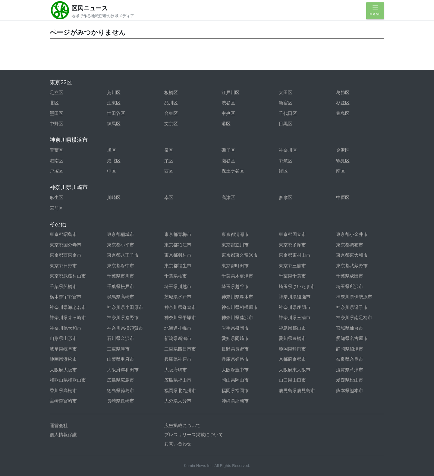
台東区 (171, 113)
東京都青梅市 (177, 234)
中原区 (343, 197)
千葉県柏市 (175, 275)
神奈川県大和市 (65, 328)
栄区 (168, 160)
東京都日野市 (63, 265)
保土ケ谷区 (233, 170)
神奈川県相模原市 (240, 307)
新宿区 (285, 102)
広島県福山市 (177, 379)
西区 (168, 170)
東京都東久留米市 (240, 255)
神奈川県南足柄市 (354, 317)
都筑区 (285, 160)
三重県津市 (118, 348)
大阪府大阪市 (63, 369)
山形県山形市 (63, 338)
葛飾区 (343, 92)
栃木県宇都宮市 (65, 296)
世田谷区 (116, 113)
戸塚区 (56, 170)
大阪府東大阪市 (294, 369)
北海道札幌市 (177, 328)
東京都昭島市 (63, 234)
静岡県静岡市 (292, 348)
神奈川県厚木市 (237, 296)
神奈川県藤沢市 (237, 317)
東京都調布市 (349, 244)
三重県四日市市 (180, 348)
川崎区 (114, 197)
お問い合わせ (177, 443)
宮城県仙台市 (349, 328)
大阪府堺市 (175, 369)
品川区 (171, 102)
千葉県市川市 (120, 275)
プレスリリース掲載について (193, 434)
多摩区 (285, 197)
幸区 (168, 197)
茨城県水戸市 (177, 296)
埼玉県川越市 (177, 286)
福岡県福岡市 (235, 390)
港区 (226, 123)
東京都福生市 (177, 265)
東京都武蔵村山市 (68, 275)
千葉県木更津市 (237, 275)
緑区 (283, 170)
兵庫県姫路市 (235, 359)
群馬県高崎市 (120, 296)
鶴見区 (343, 160)
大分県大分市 (177, 400)
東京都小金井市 (352, 234)
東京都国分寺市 (65, 244)
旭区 (111, 150)
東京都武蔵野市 (352, 265)
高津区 (228, 197)
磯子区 (228, 150)
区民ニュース (89, 8)
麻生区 (56, 197)
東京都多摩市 (292, 244)
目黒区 (285, 123)
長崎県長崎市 (120, 400)
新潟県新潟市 (177, 338)
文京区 (171, 123)
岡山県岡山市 (235, 379)
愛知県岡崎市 (235, 338)
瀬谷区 (228, 160)
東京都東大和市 (352, 255)
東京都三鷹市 (292, 265)
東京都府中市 (120, 265)
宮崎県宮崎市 (63, 400)
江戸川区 (231, 92)
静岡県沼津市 (349, 348)
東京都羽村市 (177, 255)
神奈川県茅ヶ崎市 (68, 317)
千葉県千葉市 (292, 275)
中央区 (228, 113)
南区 (340, 170)
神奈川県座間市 (294, 307)
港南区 (56, 160)
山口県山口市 (292, 379)
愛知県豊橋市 (292, 338)
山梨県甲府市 (120, 359)
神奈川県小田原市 (125, 307)
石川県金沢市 (120, 338)
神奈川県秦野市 (123, 317)
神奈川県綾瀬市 (294, 296)
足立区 (56, 92)
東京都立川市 (235, 244)
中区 (111, 170)
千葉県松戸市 (120, 286)
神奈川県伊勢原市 (354, 296)
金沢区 (343, 150)
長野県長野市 (235, 348)
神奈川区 (288, 150)
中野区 (56, 123)
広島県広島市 (120, 379)
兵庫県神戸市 (177, 359)
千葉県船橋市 (63, 286)
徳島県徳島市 (120, 390)
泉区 (168, 150)
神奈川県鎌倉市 (180, 307)
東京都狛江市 (177, 244)
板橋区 (171, 92)
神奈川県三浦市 (294, 317)
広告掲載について (182, 425)
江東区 (114, 102)
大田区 (285, 92)
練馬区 (114, 123)
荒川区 (114, 92)
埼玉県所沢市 (349, 286)
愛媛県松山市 (349, 379)
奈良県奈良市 (349, 359)
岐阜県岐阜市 (63, 348)
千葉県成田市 (349, 275)
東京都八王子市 (123, 255)
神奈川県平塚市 (180, 317)
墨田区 (56, 113)
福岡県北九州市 (180, 390)
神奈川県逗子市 (352, 307)
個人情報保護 (63, 434)
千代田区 (288, 113)
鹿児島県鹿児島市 (297, 390)
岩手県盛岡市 (235, 328)
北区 (54, 102)
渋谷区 (228, 102)
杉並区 (343, 102)
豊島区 (343, 113)
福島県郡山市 (292, 328)
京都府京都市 (292, 359)
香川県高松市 (63, 390)
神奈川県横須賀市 (125, 328)
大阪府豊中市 (235, 369)
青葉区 (56, 150)
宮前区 (56, 208)
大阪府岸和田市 (123, 369)
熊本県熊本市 (349, 390)
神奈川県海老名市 (68, 307)
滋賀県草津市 (349, 369)
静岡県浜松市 (63, 359)
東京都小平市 (120, 244)
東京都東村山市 (294, 255)
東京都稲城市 (120, 234)
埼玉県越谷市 (235, 286)
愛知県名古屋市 (352, 338)
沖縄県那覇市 (235, 400)
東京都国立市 (292, 234)
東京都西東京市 (65, 255)
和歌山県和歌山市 (68, 379)
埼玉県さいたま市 (297, 286)
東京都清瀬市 (235, 234)
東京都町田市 (235, 265)
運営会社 (59, 425)
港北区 (114, 160)
